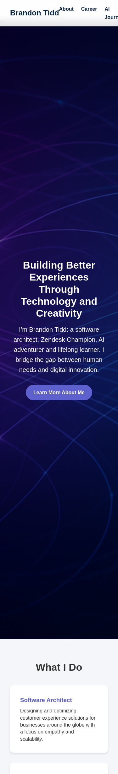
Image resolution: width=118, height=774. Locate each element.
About (66, 9)
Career (89, 9)
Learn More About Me (59, 392)
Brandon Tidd (34, 12)
